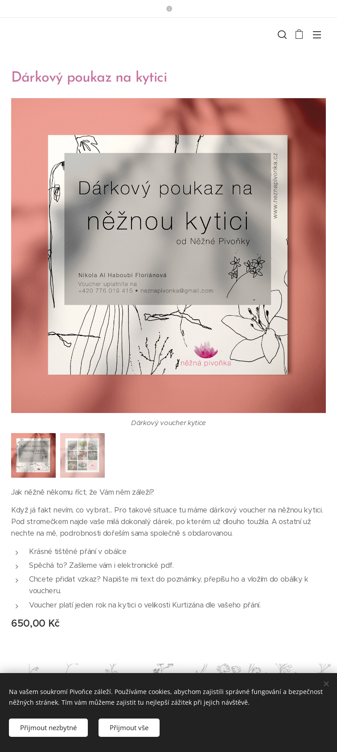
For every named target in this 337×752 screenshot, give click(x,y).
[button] (281, 34)
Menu (317, 34)
